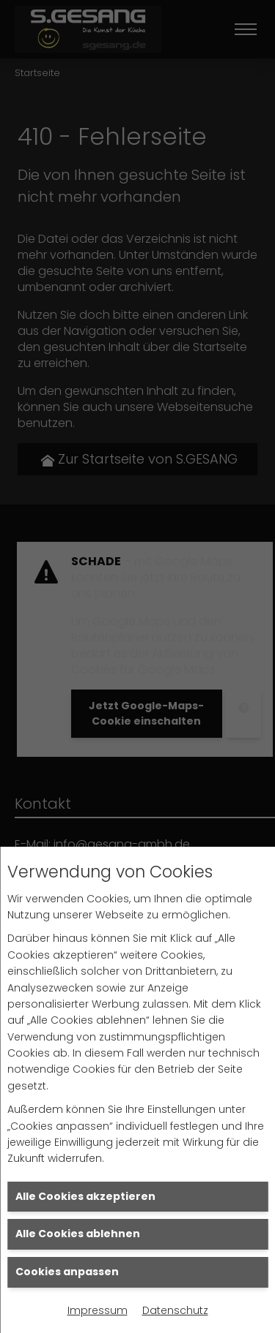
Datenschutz (175, 1310)
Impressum (97, 1310)
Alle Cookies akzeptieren (85, 1196)
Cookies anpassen (67, 1271)
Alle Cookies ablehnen (77, 1233)
